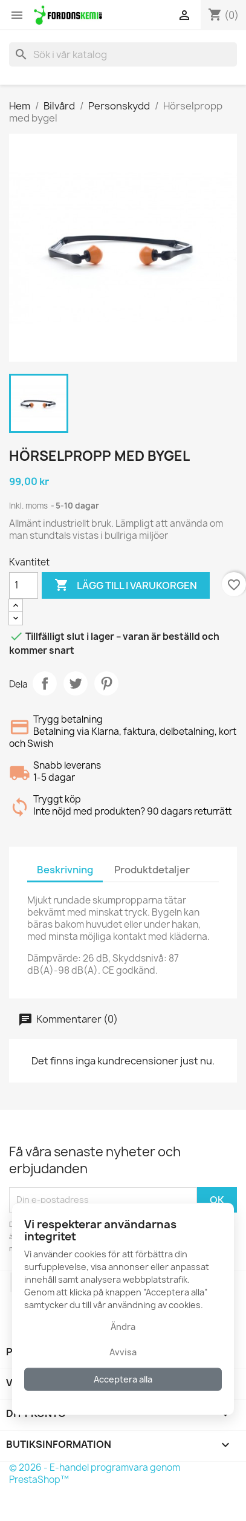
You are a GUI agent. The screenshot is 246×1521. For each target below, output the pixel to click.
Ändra (123, 1326)
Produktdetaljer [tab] (152, 869)
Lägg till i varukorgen (125, 585)
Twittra (75, 683)
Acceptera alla (123, 1379)
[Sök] (123, 54)
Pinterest (106, 683)
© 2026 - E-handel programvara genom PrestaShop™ (94, 1473)
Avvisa (123, 1352)
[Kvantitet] (23, 585)
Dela (45, 683)
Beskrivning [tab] (65, 869)
